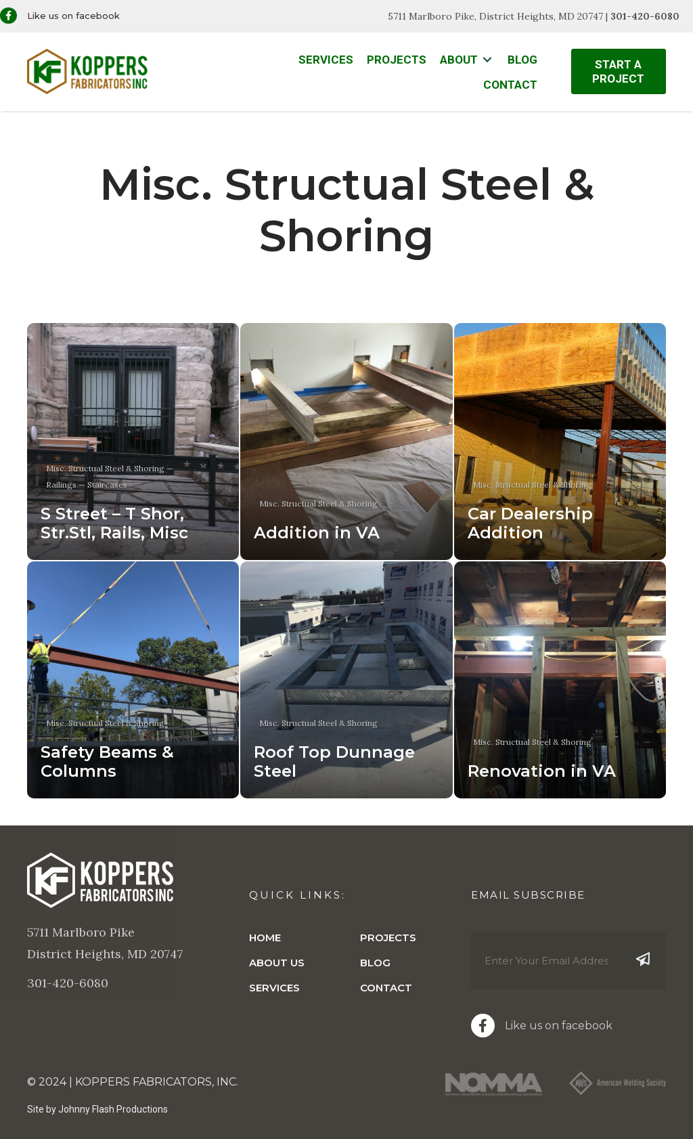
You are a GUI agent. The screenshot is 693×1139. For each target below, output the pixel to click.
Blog (375, 962)
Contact (386, 987)
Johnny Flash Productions (113, 1109)
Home (265, 937)
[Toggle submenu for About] (487, 60)
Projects (388, 937)
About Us (277, 962)
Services (274, 987)
